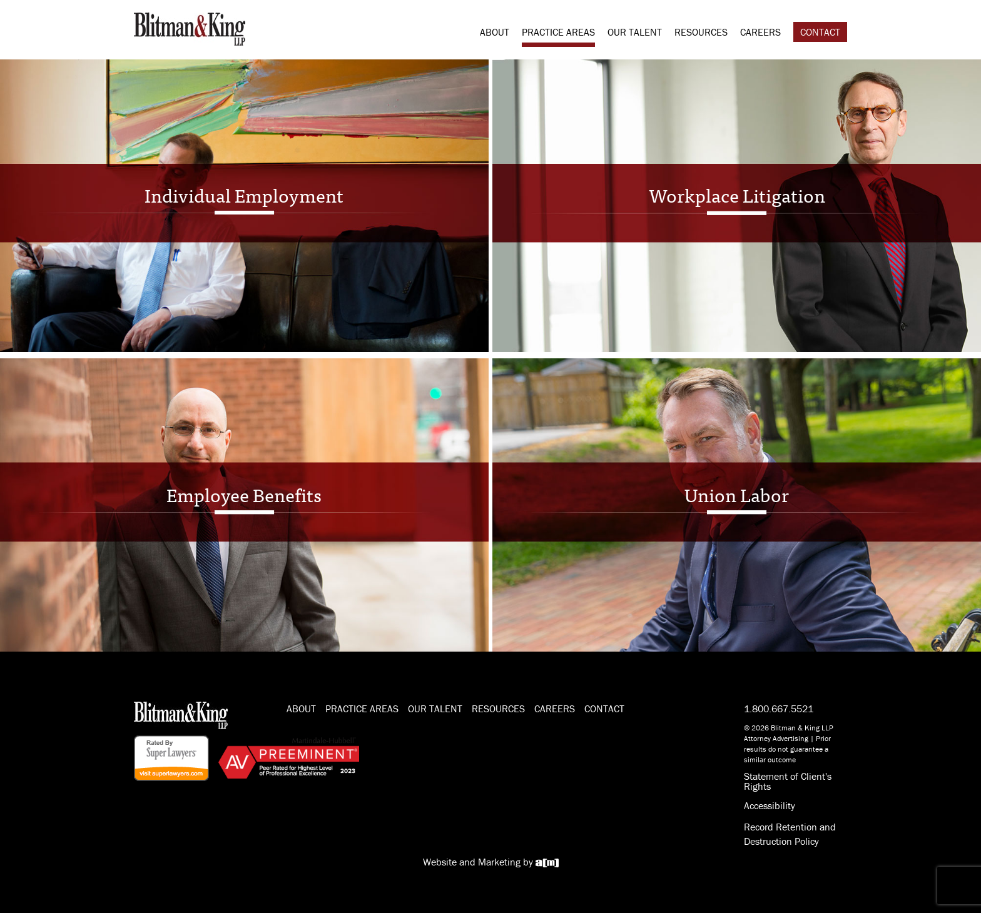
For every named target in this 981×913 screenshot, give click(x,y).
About (494, 32)
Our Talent (634, 32)
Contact (820, 32)
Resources (701, 32)
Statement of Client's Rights (787, 781)
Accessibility (769, 805)
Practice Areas (558, 32)
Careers (760, 32)
